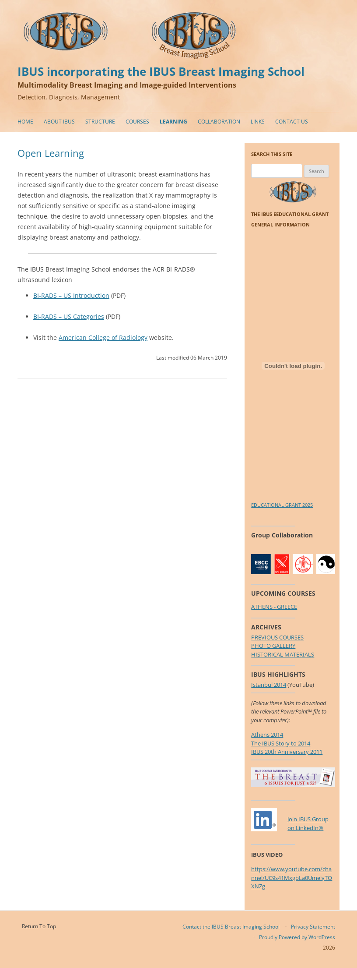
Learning (173, 121)
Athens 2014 (267, 734)
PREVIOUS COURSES (277, 637)
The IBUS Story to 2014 (280, 743)
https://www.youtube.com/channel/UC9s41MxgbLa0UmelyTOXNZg (291, 877)
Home (25, 121)
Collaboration (219, 121)
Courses (137, 121)
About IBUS (59, 121)
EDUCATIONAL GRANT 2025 (282, 505)
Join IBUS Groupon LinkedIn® (308, 823)
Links (258, 121)
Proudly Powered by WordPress (297, 937)
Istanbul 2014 (268, 685)
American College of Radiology (103, 337)
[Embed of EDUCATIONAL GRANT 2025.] (293, 365)
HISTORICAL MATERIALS (282, 654)
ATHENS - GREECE (274, 607)
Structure (100, 121)
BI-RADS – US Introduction (71, 295)
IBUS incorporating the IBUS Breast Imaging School (161, 72)
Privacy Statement (313, 926)
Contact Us (291, 121)
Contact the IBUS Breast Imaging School (231, 926)
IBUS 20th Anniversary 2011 (286, 752)
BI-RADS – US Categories (68, 316)
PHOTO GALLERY (273, 646)
